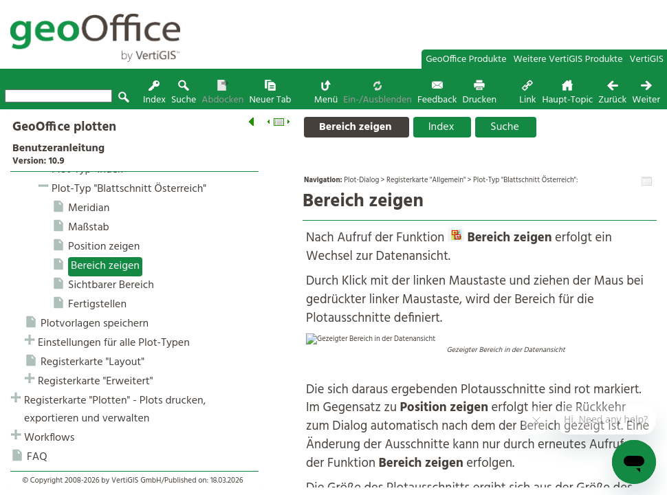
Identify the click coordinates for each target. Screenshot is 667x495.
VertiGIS (647, 59)
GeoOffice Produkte (466, 59)
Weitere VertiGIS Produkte (568, 59)
